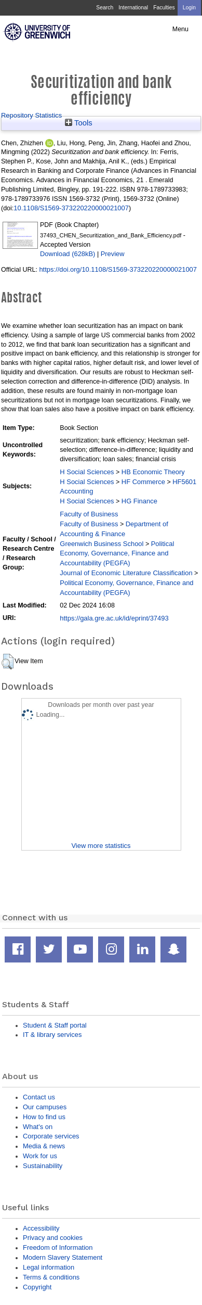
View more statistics (100, 846)
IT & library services (52, 1034)
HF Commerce (143, 482)
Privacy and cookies (53, 1237)
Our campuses (44, 1107)
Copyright (37, 1287)
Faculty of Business (89, 514)
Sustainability (42, 1166)
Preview (113, 254)
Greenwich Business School (101, 544)
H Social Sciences (87, 472)
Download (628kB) (67, 254)
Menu (180, 29)
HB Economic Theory (153, 472)
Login (189, 7)
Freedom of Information (57, 1247)
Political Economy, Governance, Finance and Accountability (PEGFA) (117, 553)
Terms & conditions (51, 1277)
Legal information (48, 1267)
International (133, 7)
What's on (37, 1127)
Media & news (44, 1146)
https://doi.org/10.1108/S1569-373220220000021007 (118, 269)
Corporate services (51, 1136)
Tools (78, 123)
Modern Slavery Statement (62, 1257)
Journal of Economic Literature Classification (126, 573)
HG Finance (139, 501)
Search (104, 7)
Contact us (39, 1097)
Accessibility (41, 1228)
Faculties (163, 7)
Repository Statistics (31, 115)
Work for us (40, 1156)
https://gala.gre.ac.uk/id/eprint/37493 (114, 618)
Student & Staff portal (55, 1025)
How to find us (44, 1117)
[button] (8, 661)
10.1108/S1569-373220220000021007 (71, 208)
